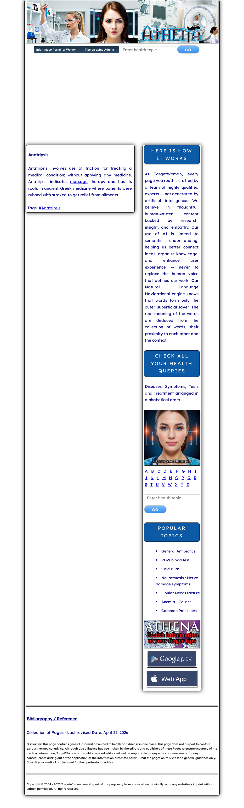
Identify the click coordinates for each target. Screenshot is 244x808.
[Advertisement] (135, 100)
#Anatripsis (49, 207)
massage (79, 181)
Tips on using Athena (99, 49)
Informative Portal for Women (56, 49)
